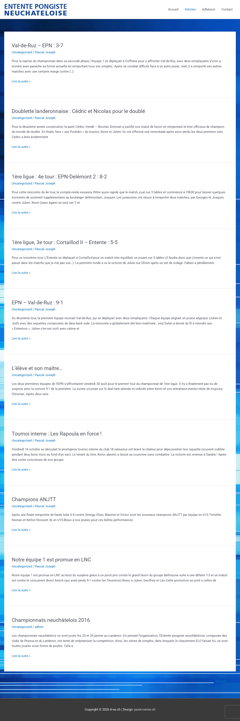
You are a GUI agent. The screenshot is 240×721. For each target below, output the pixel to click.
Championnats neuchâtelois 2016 (52, 620)
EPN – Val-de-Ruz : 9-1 (38, 302)
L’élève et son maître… (38, 368)
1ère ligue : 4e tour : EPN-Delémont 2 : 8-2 (62, 176)
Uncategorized (22, 52)
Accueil (173, 9)
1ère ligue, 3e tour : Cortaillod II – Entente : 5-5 (67, 242)
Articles (190, 9)
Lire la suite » (21, 81)
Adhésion (208, 9)
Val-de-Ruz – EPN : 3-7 (38, 45)
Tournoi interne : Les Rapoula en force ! (58, 433)
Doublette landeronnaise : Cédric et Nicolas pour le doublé (81, 111)
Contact (227, 9)
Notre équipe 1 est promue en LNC (53, 559)
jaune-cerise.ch (144, 709)
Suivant (223, 681)
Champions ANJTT (35, 499)
